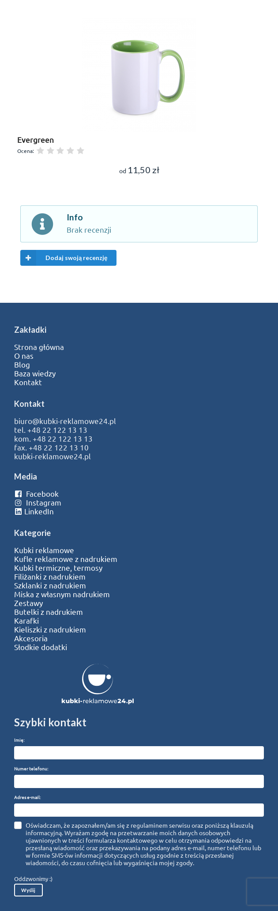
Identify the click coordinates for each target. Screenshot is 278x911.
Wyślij (28, 890)
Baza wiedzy (35, 373)
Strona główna (39, 346)
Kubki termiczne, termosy (58, 567)
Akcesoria (31, 638)
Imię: (19, 739)
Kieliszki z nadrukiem (50, 629)
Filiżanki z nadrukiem (50, 576)
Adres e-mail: (27, 797)
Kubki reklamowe (44, 550)
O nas (24, 355)
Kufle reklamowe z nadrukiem (65, 558)
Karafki (26, 620)
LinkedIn (34, 511)
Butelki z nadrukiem (48, 611)
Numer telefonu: (31, 768)
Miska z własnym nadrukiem (62, 594)
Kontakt (28, 382)
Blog (22, 364)
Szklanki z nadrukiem (50, 585)
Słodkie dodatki (40, 647)
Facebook (36, 493)
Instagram (37, 502)
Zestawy (28, 603)
